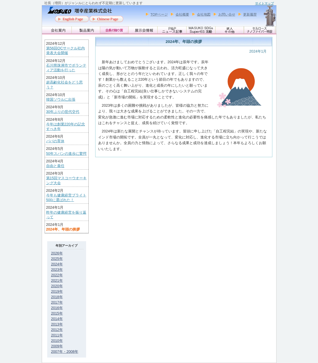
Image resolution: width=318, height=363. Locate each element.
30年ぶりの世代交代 (63, 112)
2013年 (57, 324)
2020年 (57, 286)
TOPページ (159, 14)
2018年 (57, 297)
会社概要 (182, 14)
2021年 (57, 280)
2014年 (57, 319)
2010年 (57, 341)
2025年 (57, 259)
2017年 (57, 302)
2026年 (57, 253)
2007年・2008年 (64, 351)
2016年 (57, 308)
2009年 (57, 346)
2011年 (57, 335)
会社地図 (204, 14)
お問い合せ (226, 14)
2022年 (57, 275)
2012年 (57, 330)
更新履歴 (250, 14)
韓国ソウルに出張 (60, 99)
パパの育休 (55, 141)
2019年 (57, 291)
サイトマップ (264, 3)
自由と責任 (55, 166)
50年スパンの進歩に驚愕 (66, 153)
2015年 (57, 313)
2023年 (57, 270)
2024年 (57, 264)
